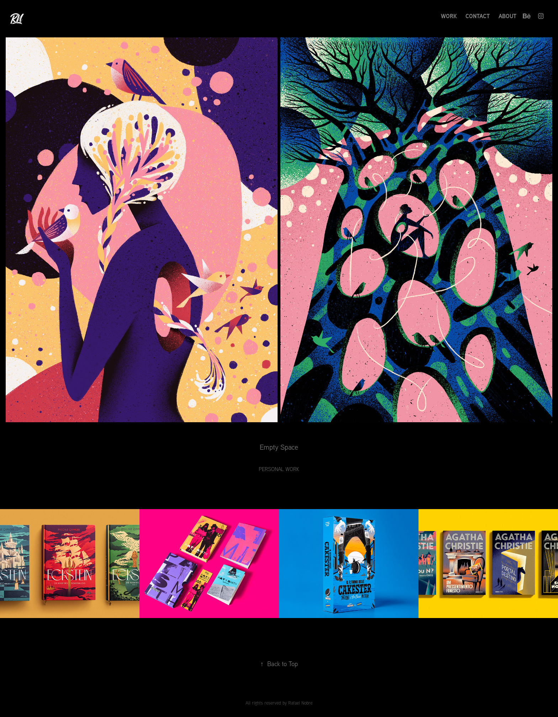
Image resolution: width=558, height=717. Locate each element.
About (507, 16)
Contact (477, 16)
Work (449, 16)
